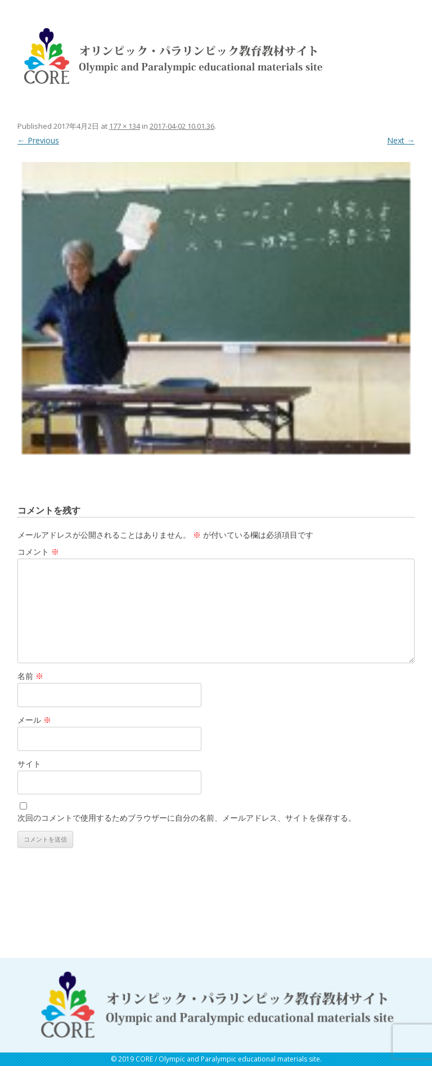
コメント (38, 551)
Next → (401, 140)
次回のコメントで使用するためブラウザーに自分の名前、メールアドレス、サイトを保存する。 (186, 817)
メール (34, 719)
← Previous (38, 140)
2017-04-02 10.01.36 (182, 126)
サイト (29, 763)
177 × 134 (124, 126)
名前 (30, 676)
